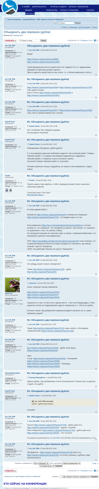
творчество (52, 10)
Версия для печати (55, 23)
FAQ (64, 27)
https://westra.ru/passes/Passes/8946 (43, 59)
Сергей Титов (34, 126)
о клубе (26, 6)
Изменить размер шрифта (95, 19)
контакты (30, 13)
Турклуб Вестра (29, 19)
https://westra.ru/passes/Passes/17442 (59, 430)
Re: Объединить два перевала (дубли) (48, 79)
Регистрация (85, 27)
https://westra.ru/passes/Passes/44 (42, 350)
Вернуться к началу (96, 75)
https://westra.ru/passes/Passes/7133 (43, 217)
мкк (76, 10)
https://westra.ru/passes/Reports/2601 (43, 95)
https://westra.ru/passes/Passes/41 (51, 215)
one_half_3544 (34, 50)
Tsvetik (31, 180)
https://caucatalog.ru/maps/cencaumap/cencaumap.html (55, 241)
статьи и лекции (68, 10)
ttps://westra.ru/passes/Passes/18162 (43, 348)
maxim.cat (32, 283)
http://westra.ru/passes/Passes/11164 (48, 269)
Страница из (86, 40)
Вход (95, 27)
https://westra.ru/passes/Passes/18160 (43, 364)
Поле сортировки (65, 463)
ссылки (90, 10)
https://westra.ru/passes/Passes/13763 (76, 87)
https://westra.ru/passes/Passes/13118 (56, 452)
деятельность (39, 6)
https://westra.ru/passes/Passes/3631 (43, 366)
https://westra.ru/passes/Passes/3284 (43, 427)
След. (94, 463)
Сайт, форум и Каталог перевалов (49, 19)
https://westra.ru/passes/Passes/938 (42, 87)
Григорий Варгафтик (37, 377)
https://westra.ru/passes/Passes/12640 (43, 62)
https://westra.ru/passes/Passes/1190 (57, 331)
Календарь (73, 27)
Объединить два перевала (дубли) (27, 32)
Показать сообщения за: (32, 463)
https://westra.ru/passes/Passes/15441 (43, 292)
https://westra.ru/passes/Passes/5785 (43, 455)
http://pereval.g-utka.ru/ (35, 195)
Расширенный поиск (88, 23)
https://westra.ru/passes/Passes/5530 (43, 433)
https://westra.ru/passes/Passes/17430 (50, 425)
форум (28, 10)
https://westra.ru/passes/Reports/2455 (55, 93)
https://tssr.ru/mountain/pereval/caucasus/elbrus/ (62, 225)
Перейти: (55, 476)
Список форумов (14, 19)
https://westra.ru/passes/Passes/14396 (76, 110)
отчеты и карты (58, 6)
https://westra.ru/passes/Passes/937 (42, 110)
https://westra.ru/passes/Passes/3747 (43, 295)
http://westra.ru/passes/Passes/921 (41, 272)
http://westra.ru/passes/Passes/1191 (48, 328)
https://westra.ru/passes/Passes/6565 (43, 361)
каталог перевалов (78, 6)
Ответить (10, 40)
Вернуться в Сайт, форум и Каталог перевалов (22, 476)
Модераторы (18, 35)
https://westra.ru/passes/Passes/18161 (49, 358)
